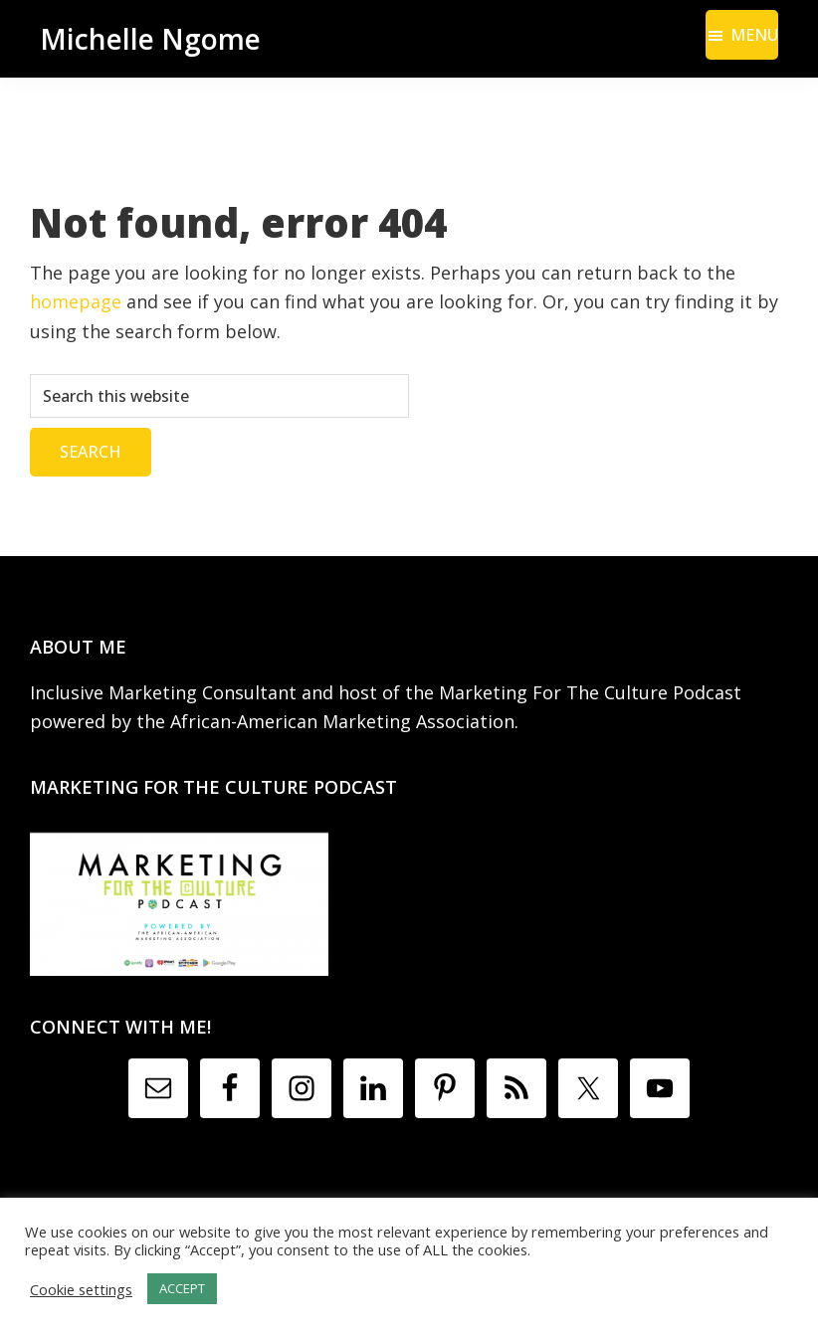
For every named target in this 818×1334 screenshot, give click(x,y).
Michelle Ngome (150, 39)
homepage (75, 301)
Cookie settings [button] (81, 1289)
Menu (754, 35)
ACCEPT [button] (182, 1288)
